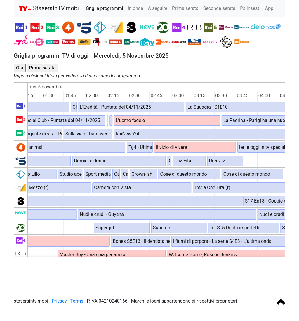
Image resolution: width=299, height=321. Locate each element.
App (269, 8)
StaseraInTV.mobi (48, 8)
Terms (77, 301)
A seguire (158, 8)
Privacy (59, 301)
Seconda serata (219, 8)
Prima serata (185, 8)
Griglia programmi (104, 8)
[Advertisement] (149, 275)
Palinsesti (250, 8)
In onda (135, 8)
